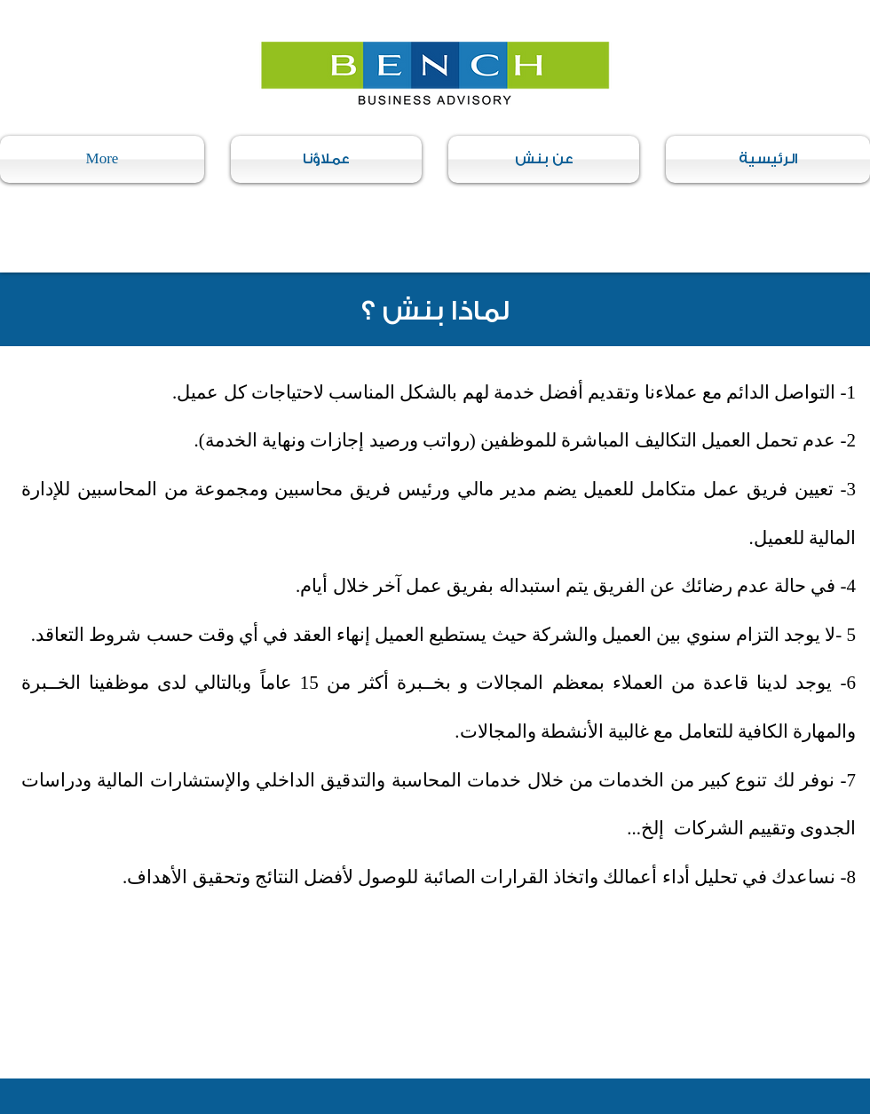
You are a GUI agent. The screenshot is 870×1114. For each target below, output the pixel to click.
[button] (543, 159)
